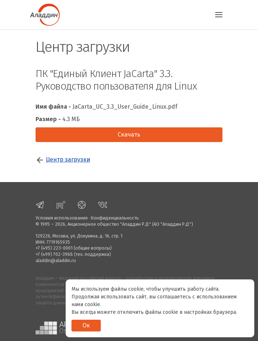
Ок (86, 325)
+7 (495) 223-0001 (54, 248)
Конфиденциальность (115, 218)
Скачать (129, 134)
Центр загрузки (68, 159)
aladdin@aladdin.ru (56, 260)
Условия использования (62, 218)
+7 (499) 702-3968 (54, 254)
